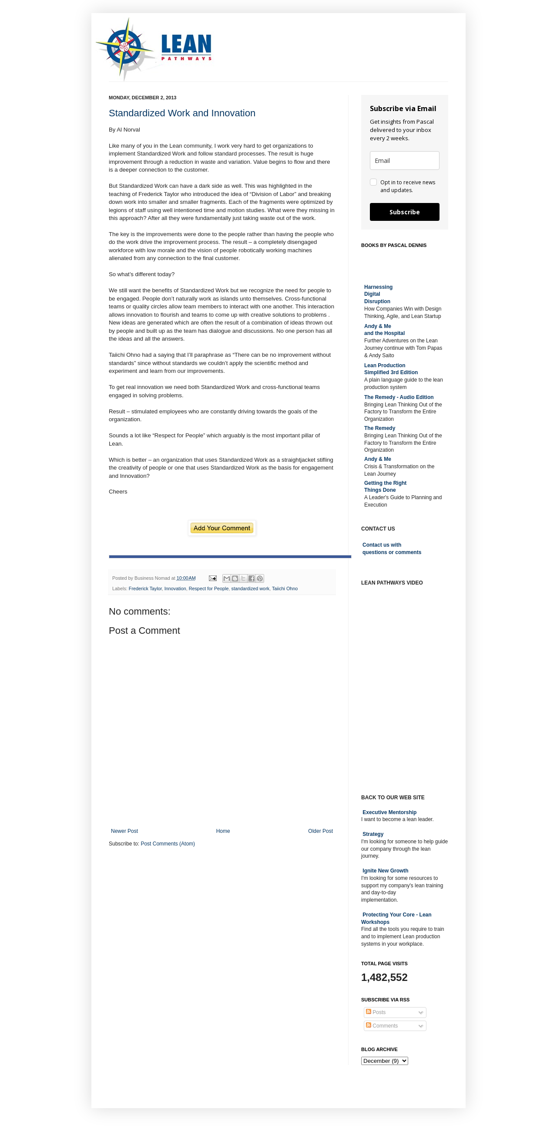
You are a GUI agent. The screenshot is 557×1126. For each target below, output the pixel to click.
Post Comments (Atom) (168, 844)
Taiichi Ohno (285, 588)
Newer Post (124, 831)
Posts (376, 1012)
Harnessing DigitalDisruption (378, 294)
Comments (382, 1026)
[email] (405, 160)
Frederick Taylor (145, 588)
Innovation (175, 588)
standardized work (251, 588)
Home (223, 831)
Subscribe (404, 212)
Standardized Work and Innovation (182, 113)
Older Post (320, 831)
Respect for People (209, 588)
